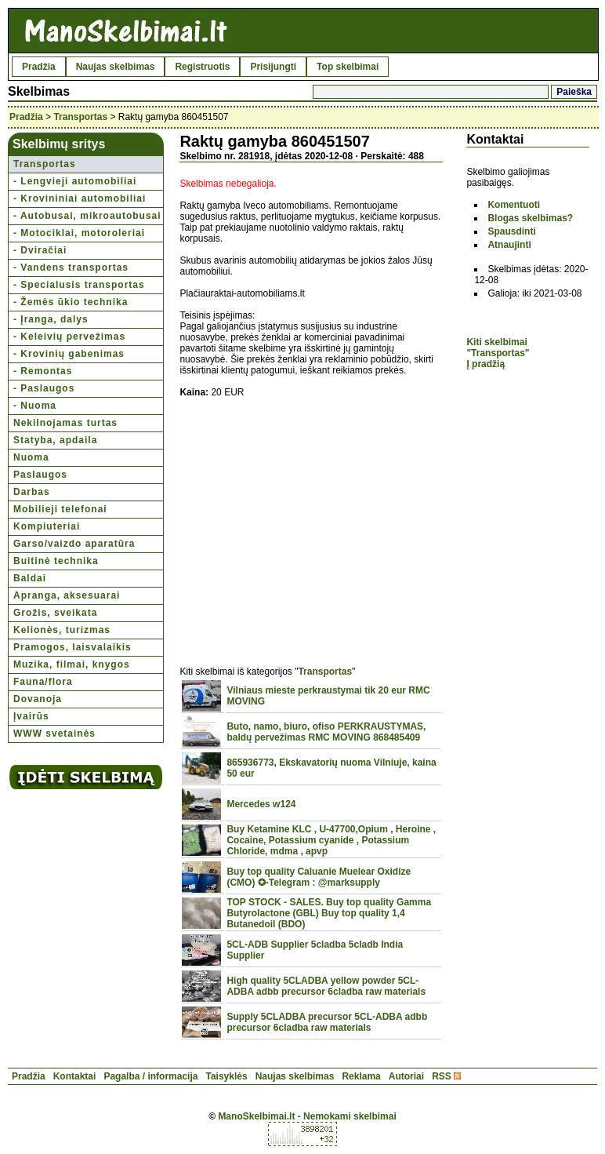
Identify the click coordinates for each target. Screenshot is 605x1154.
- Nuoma (34, 405)
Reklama (361, 1076)
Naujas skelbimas (115, 66)
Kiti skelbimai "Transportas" (497, 348)
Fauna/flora (43, 681)
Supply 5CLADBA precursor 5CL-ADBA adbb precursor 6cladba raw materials (326, 1022)
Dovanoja (37, 698)
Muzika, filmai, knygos (71, 664)
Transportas (80, 116)
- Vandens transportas (71, 267)
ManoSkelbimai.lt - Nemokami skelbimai (307, 1116)
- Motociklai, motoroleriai (79, 233)
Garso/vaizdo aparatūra (74, 543)
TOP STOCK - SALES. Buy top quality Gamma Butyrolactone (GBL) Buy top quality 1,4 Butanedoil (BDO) (328, 913)
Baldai (29, 578)
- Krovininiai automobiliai (79, 198)
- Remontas (42, 371)
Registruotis (202, 66)
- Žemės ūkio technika (70, 302)
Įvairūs (31, 716)
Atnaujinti (509, 244)
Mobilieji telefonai (60, 509)
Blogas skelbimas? (530, 218)
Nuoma (31, 457)
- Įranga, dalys (51, 319)
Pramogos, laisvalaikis (72, 647)
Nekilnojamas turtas (65, 422)
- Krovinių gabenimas (69, 353)
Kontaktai (74, 1076)
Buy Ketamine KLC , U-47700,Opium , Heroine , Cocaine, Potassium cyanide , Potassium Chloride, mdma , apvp (331, 840)
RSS (441, 1076)
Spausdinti (511, 231)
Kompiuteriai (46, 526)
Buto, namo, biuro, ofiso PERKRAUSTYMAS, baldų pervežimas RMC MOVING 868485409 (326, 732)
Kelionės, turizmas (61, 629)
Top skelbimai (348, 66)
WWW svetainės (54, 733)
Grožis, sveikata (55, 612)
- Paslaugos (43, 388)
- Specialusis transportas (79, 284)
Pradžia (39, 66)
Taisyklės (226, 1076)
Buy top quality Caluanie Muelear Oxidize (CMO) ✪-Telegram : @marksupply (318, 877)
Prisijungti (273, 66)
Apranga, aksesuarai (66, 595)
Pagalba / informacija (150, 1076)
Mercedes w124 (260, 804)
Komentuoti (513, 204)
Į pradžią (485, 364)
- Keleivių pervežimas (69, 336)
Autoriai (406, 1076)
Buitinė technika (56, 560)
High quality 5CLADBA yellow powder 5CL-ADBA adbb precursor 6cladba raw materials (326, 986)
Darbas (31, 491)
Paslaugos (40, 474)
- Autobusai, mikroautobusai (87, 215)
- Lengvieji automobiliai (74, 181)
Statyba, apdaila (55, 440)
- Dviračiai (40, 250)
